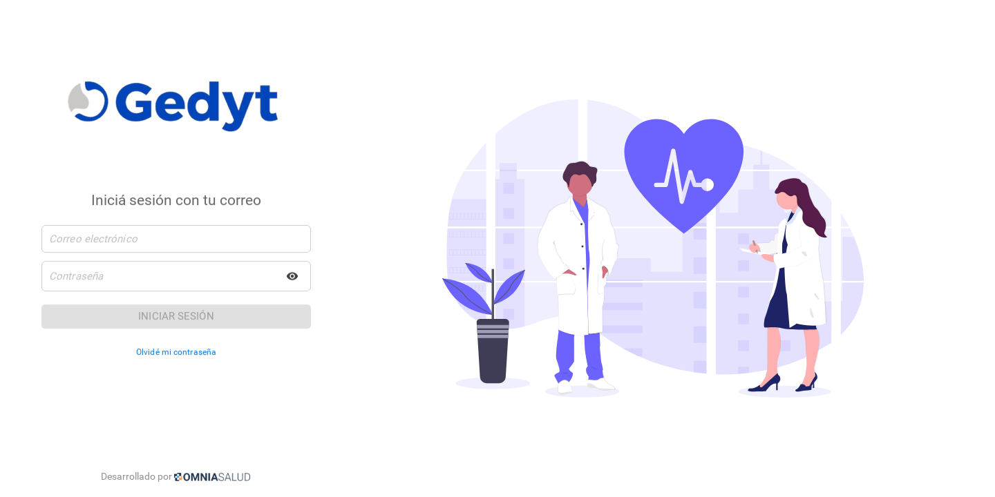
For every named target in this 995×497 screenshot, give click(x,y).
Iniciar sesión (176, 317)
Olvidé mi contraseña (176, 353)
